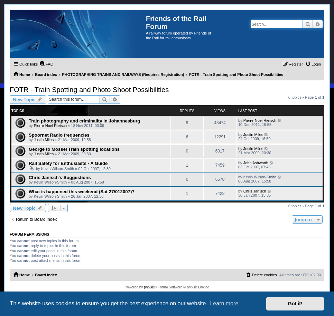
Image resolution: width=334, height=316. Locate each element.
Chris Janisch (254, 191)
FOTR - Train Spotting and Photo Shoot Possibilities (89, 89)
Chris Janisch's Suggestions (60, 177)
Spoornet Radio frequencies (59, 135)
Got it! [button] (295, 303)
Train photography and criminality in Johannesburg (84, 121)
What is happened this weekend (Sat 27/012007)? (81, 191)
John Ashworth (255, 163)
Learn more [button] (224, 303)
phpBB (149, 287)
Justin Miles (44, 140)
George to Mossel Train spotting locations (74, 149)
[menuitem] (46, 64)
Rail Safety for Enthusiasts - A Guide (68, 163)
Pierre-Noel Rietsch (50, 126)
